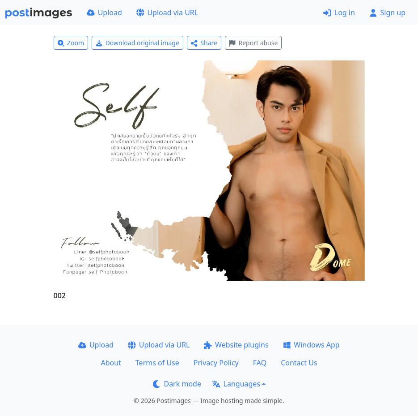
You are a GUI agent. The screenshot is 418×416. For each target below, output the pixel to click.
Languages (236, 384)
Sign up (387, 12)
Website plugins (236, 345)
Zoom (71, 43)
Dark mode (177, 384)
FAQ (259, 363)
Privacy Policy (216, 363)
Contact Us (299, 363)
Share (204, 43)
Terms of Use (157, 363)
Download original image (137, 43)
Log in (339, 12)
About (111, 363)
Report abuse (253, 43)
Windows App (311, 345)
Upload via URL (167, 12)
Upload (104, 12)
